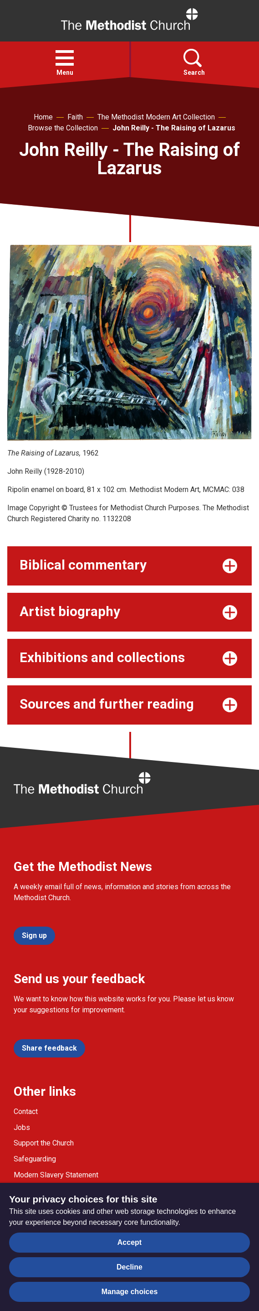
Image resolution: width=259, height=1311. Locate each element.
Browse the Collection (63, 128)
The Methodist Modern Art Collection (156, 117)
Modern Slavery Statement (56, 1175)
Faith (75, 117)
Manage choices (130, 1291)
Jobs (22, 1127)
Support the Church (44, 1143)
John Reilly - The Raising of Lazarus (173, 128)
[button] (65, 58)
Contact (26, 1111)
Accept (129, 1242)
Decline (129, 1267)
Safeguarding (35, 1159)
